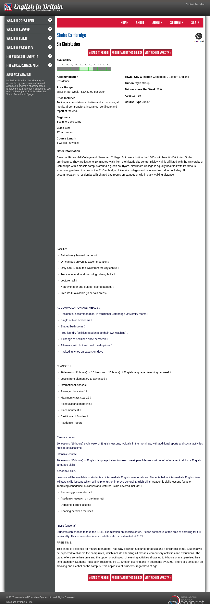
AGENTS (157, 22)
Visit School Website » (158, 52)
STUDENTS (176, 22)
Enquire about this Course (127, 52)
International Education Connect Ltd (33, 597)
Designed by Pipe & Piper (19, 602)
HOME (124, 22)
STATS (195, 22)
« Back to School (99, 52)
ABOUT (140, 22)
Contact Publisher (195, 4)
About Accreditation (18, 74)
